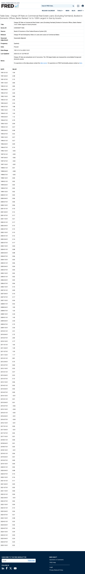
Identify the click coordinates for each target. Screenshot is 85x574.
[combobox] (56, 6)
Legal (51, 567)
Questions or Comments (56, 559)
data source (43, 63)
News (67, 10)
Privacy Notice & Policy (56, 570)
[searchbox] (57, 6)
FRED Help (52, 562)
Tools (60, 10)
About (81, 10)
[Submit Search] (73, 6)
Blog (73, 10)
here (81, 63)
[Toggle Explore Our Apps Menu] (78, 6)
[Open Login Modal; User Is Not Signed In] (83, 6)
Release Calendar (48, 10)
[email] (14, 560)
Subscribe (31, 560)
